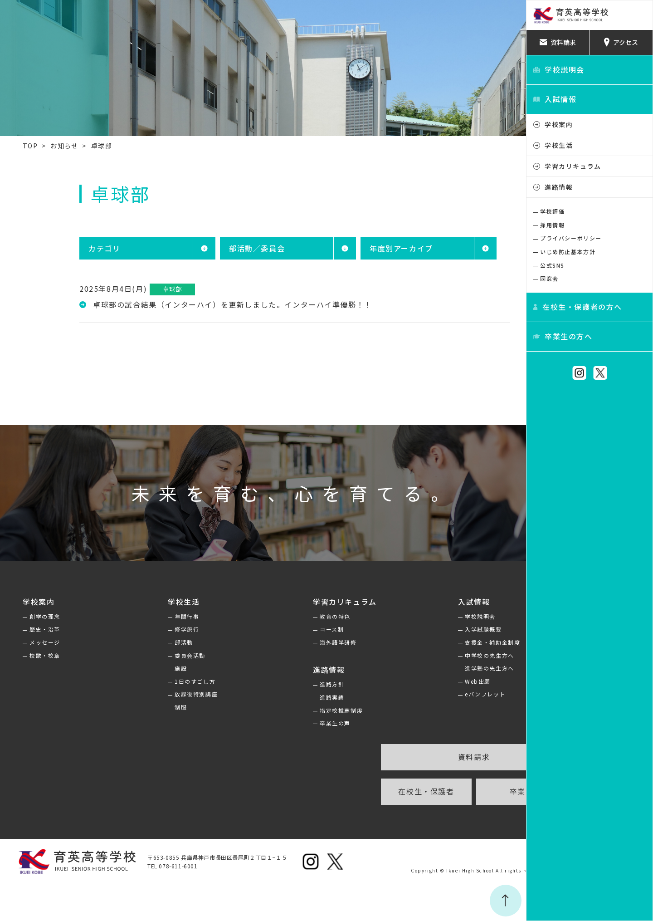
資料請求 (426, 756)
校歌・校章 (29, 655)
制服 (156, 707)
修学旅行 (162, 629)
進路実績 (299, 697)
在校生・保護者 (378, 791)
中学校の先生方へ (448, 655)
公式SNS (552, 265)
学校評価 (552, 211)
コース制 (299, 629)
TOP (14, 145)
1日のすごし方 (170, 681)
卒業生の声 (302, 723)
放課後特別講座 (171, 694)
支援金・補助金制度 (451, 642)
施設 (156, 668)
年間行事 (162, 616)
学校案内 (559, 124)
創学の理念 (29, 616)
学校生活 (559, 145)
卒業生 (474, 791)
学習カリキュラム (573, 166)
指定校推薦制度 (308, 710)
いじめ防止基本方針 (567, 251)
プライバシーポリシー (571, 238)
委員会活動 (165, 655)
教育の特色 (302, 616)
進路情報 (559, 186)
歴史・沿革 (29, 629)
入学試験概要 (442, 629)
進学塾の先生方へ (448, 668)
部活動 (159, 642)
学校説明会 (439, 616)
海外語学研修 (305, 642)
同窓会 (549, 278)
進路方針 (299, 684)
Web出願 (436, 681)
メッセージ (29, 642)
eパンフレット (444, 694)
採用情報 (552, 225)
